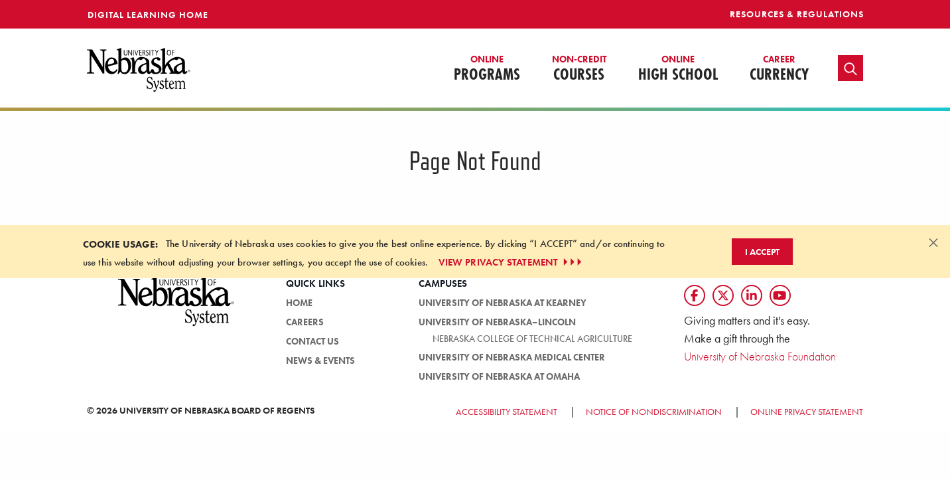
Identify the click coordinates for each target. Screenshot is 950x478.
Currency (779, 69)
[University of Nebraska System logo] (176, 309)
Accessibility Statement (506, 412)
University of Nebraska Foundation (760, 356)
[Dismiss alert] (933, 242)
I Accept (762, 252)
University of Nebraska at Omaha (499, 376)
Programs (487, 69)
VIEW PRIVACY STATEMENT (511, 262)
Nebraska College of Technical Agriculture (532, 339)
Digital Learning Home (148, 15)
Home (299, 303)
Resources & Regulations (797, 14)
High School (678, 69)
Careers (305, 322)
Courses (579, 69)
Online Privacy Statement (806, 412)
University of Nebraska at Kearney (502, 303)
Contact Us (312, 341)
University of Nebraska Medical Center (512, 357)
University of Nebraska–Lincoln (497, 322)
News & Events (320, 360)
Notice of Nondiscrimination (654, 412)
